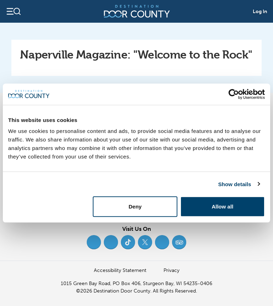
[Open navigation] (13, 11)
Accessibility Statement (120, 270)
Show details (234, 184)
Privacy (172, 270)
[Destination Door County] (136, 11)
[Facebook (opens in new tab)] (94, 242)
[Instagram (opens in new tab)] (111, 242)
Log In (260, 12)
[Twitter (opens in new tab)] (145, 242)
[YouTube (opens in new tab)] (162, 242)
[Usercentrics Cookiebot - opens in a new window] (234, 94)
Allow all (222, 207)
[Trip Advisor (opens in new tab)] (179, 242)
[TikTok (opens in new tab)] (128, 242)
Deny (135, 207)
